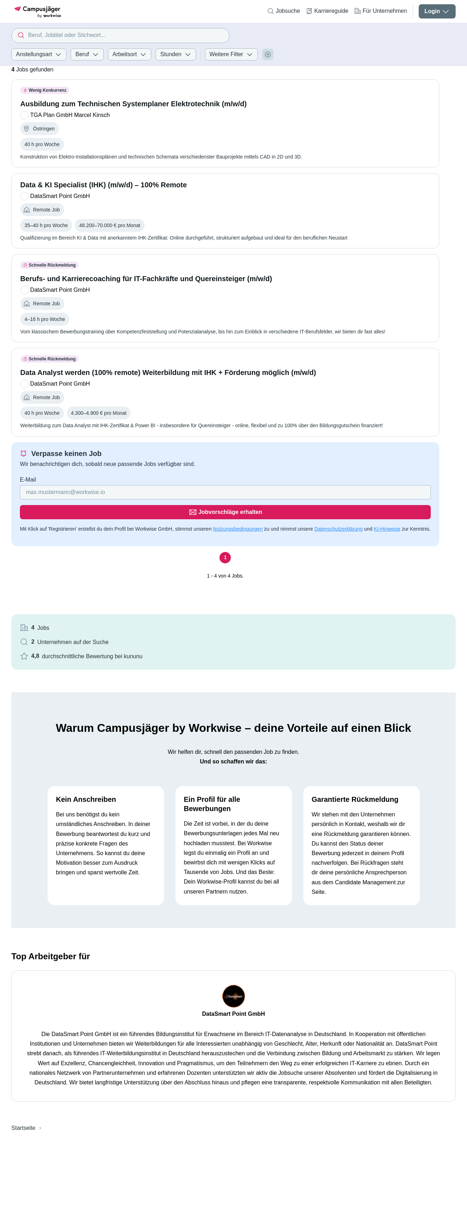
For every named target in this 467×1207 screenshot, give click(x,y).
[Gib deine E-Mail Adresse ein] (114, 526)
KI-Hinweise (109, 551)
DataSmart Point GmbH (233, 959)
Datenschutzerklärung (61, 551)
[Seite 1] (159, 580)
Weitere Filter (231, 54)
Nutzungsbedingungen (238, 543)
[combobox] (120, 35)
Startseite (23, 1073)
